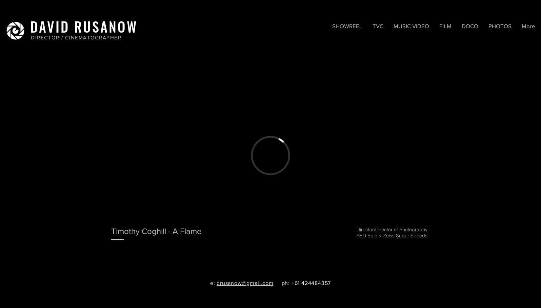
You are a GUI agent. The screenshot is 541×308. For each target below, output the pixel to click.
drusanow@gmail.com (245, 283)
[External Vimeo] (270, 155)
